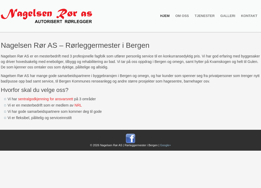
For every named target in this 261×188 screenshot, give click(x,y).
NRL (78, 105)
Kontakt (249, 16)
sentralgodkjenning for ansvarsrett (45, 99)
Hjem (165, 16)
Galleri (227, 16)
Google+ (165, 145)
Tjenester (205, 16)
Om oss (182, 16)
